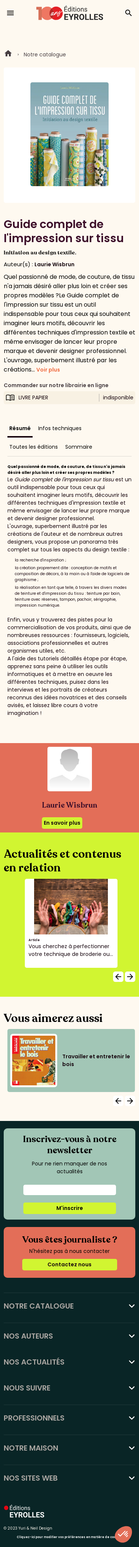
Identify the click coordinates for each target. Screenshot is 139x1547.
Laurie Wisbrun (54, 264)
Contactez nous (69, 1264)
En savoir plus (62, 823)
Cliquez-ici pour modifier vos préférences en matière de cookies (69, 1537)
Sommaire (78, 447)
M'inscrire (69, 1208)
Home (8, 54)
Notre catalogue (45, 54)
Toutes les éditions (33, 447)
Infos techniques (60, 428)
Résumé (20, 428)
